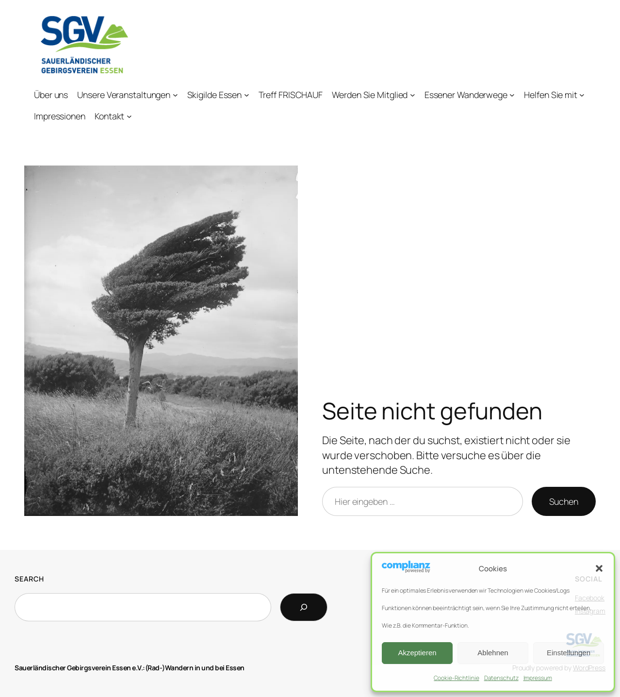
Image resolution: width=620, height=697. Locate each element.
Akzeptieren (417, 652)
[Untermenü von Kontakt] (129, 116)
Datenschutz (501, 678)
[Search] (303, 607)
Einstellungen (568, 652)
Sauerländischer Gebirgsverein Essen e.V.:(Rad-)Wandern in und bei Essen (130, 667)
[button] (599, 568)
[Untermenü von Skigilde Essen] (246, 95)
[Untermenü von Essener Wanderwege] (512, 95)
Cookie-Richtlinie (456, 678)
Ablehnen (492, 652)
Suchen (563, 501)
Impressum (537, 678)
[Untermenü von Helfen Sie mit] (582, 95)
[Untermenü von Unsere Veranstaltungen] (175, 95)
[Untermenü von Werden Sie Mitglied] (412, 95)
